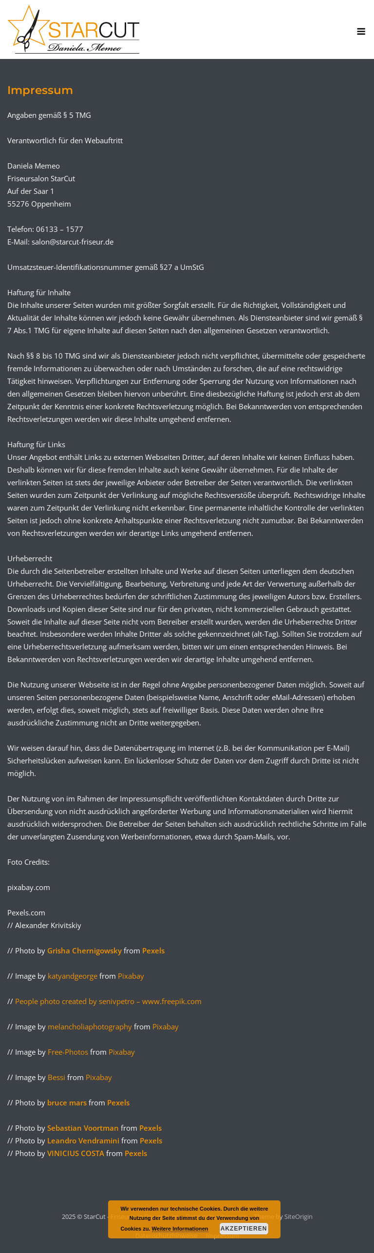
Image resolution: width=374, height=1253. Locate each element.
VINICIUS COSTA (76, 1153)
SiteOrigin (298, 1216)
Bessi (56, 1077)
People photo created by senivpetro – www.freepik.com (108, 1001)
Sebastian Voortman (84, 1128)
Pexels (153, 950)
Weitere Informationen (180, 1229)
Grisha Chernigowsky (85, 950)
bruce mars (68, 1102)
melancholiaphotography (90, 1026)
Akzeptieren (244, 1228)
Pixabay (131, 976)
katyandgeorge (72, 976)
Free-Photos (68, 1052)
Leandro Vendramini (84, 1140)
